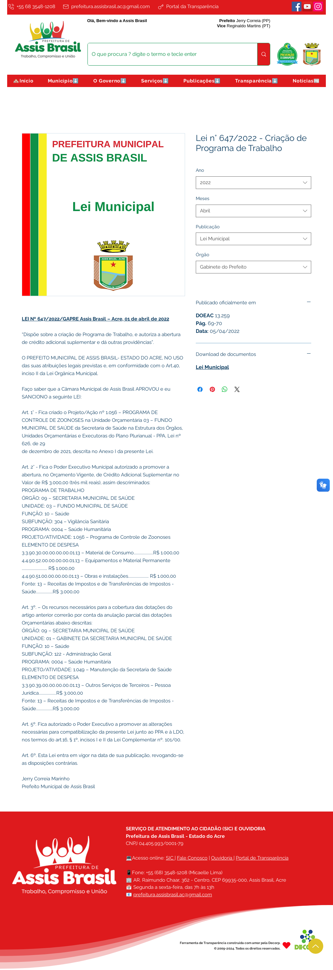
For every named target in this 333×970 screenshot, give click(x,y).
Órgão (202, 254)
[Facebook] (296, 6)
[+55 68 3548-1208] (33, 6)
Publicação (208, 226)
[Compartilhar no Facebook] (200, 389)
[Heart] (286, 945)
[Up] (315, 946)
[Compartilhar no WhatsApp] (225, 389)
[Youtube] (307, 6)
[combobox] (253, 182)
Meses (202, 198)
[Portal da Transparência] (193, 6)
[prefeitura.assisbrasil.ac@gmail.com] (109, 6)
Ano (200, 170)
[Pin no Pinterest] (212, 389)
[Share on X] (237, 389)
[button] (63, 81)
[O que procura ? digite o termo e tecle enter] (168, 54)
